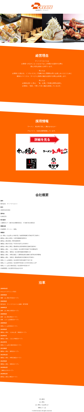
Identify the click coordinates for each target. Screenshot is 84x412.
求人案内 (42, 399)
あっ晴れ (42, 402)
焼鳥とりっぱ (42, 407)
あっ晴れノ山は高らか (42, 405)
